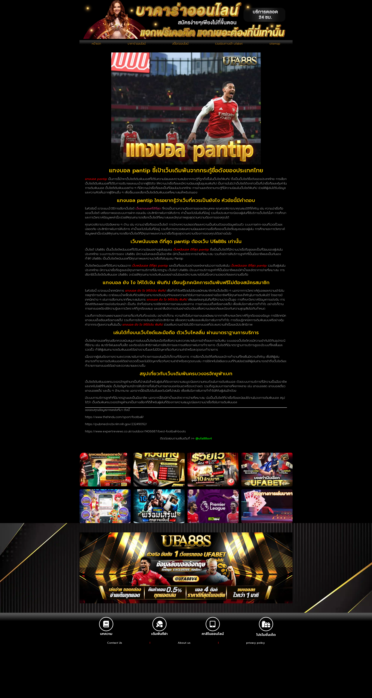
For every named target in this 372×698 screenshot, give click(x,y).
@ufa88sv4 (204, 441)
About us (184, 645)
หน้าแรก (96, 44)
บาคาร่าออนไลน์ (136, 44)
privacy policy (256, 645)
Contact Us (114, 645)
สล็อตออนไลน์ (180, 44)
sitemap (275, 44)
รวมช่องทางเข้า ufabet (229, 44)
